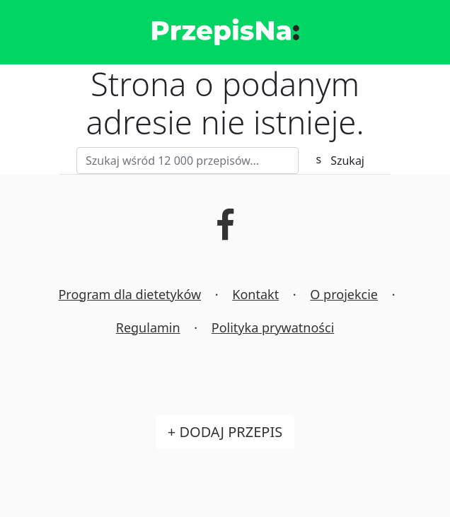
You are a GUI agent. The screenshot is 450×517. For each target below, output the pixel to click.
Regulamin (148, 327)
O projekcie (344, 294)
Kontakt (255, 294)
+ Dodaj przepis (225, 431)
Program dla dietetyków (129, 294)
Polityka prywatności (273, 327)
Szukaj (347, 160)
